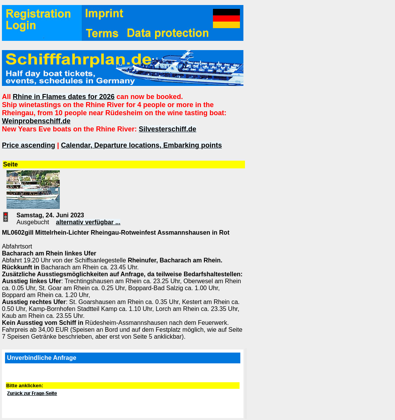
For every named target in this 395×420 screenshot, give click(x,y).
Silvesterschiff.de (167, 129)
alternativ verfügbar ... (88, 222)
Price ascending (28, 145)
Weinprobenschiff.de (36, 121)
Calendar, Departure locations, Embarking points (141, 145)
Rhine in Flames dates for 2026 (64, 97)
